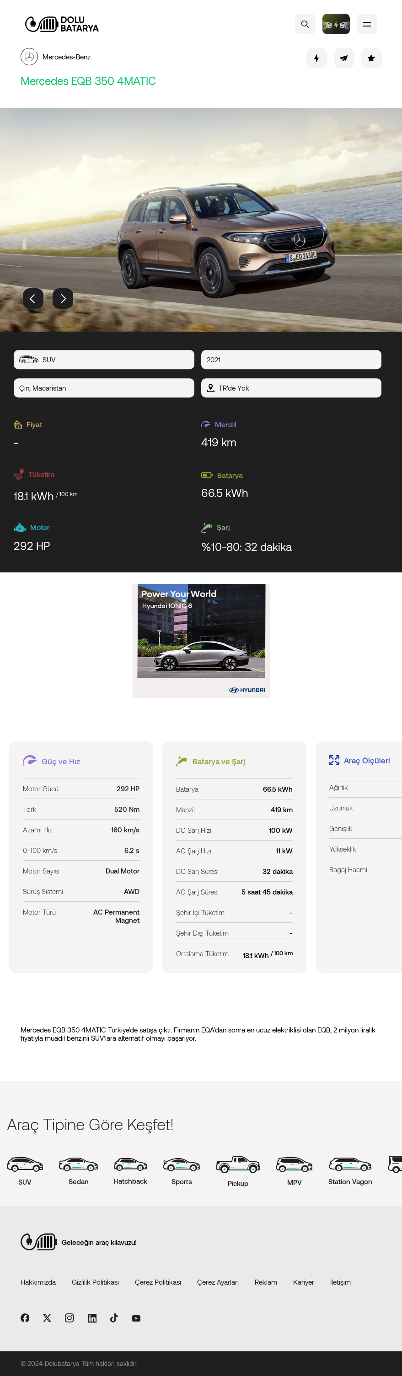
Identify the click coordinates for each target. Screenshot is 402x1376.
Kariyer (303, 1282)
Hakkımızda (38, 1282)
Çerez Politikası (158, 1282)
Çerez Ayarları (218, 1282)
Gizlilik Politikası (95, 1282)
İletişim (340, 1282)
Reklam (266, 1282)
